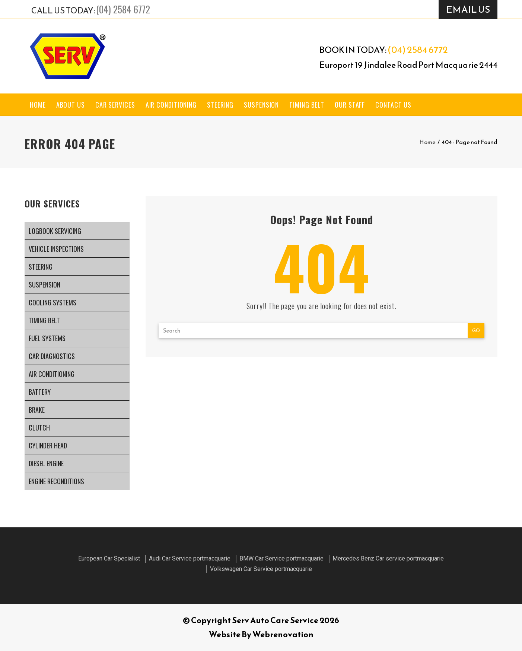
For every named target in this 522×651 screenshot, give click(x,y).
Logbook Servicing (55, 231)
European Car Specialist (109, 558)
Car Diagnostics (52, 356)
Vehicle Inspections (56, 249)
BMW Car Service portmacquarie (281, 558)
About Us (70, 104)
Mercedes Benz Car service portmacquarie (388, 558)
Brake (37, 410)
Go (476, 330)
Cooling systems (52, 302)
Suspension (261, 104)
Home (38, 104)
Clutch (39, 427)
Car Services (115, 104)
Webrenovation (282, 634)
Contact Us (393, 104)
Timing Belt (306, 104)
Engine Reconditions (56, 481)
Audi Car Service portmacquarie (189, 558)
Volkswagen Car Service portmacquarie (261, 568)
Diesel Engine (46, 463)
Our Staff (350, 104)
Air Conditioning (171, 104)
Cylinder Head (48, 445)
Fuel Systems (47, 338)
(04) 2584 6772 (123, 9)
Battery (40, 392)
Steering (220, 104)
